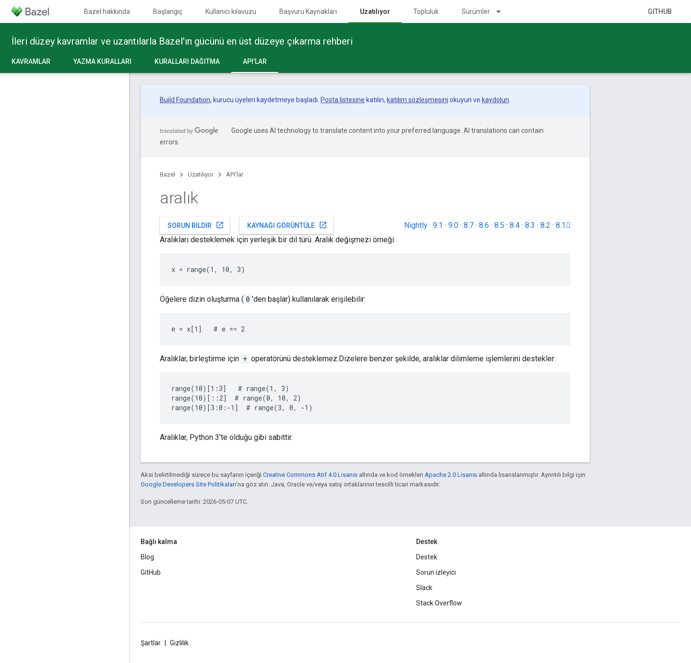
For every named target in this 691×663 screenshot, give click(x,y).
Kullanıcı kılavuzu (230, 11)
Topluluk (426, 11)
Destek (426, 557)
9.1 (438, 225)
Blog (147, 557)
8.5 (499, 225)
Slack (424, 588)
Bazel (167, 174)
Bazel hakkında (107, 11)
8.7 (469, 225)
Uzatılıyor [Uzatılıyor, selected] (375, 11)
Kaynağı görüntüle (287, 225)
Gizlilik (179, 643)
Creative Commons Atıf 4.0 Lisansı (310, 474)
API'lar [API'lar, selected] (255, 61)
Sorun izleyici (436, 572)
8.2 (545, 225)
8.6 (484, 225)
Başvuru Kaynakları (308, 11)
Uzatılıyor (201, 174)
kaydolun (495, 100)
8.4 (515, 225)
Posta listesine (343, 100)
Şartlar (151, 643)
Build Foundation (185, 100)
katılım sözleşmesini (417, 100)
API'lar (234, 174)
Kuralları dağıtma (187, 61)
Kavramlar (31, 61)
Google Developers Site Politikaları (188, 484)
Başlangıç (167, 11)
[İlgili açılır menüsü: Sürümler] (503, 11)
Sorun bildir (195, 225)
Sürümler (476, 11)
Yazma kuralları (102, 61)
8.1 (563, 225)
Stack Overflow (439, 603)
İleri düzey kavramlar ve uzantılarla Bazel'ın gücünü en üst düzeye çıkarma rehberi (182, 41)
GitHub (660, 11)
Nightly (416, 225)
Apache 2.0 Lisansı (451, 474)
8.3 (530, 225)
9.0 (453, 225)
